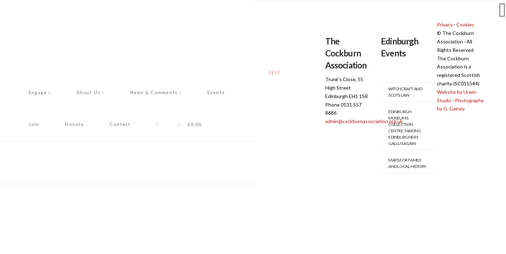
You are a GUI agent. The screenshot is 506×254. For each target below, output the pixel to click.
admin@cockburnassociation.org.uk (364, 121)
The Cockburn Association (346, 53)
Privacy (445, 25)
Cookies (465, 25)
